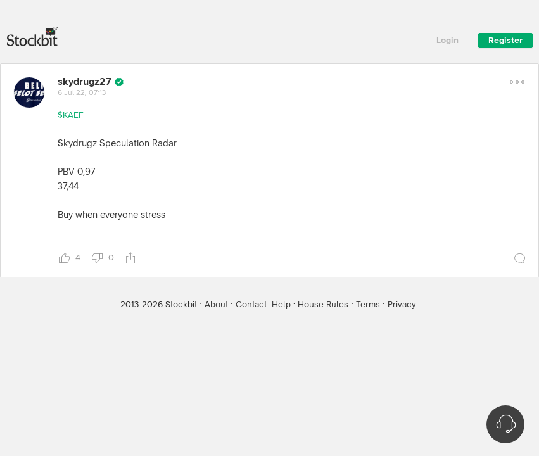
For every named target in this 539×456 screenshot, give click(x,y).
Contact (251, 304)
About (216, 304)
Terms (368, 304)
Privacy (402, 304)
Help (281, 304)
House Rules (323, 304)
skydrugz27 (84, 82)
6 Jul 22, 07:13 (82, 93)
